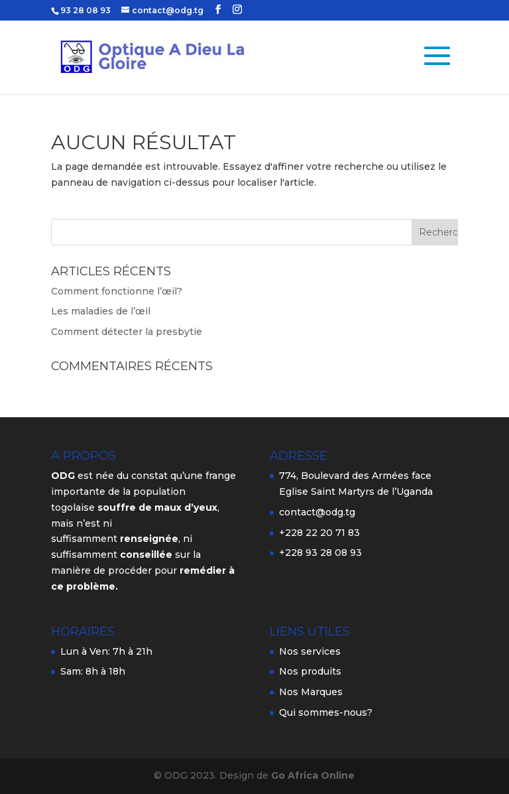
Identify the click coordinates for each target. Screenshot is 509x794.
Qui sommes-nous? (325, 712)
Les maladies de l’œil (100, 311)
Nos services (310, 651)
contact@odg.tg (317, 512)
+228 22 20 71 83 (319, 533)
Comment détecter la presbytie (126, 332)
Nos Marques (311, 692)
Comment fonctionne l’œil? (116, 291)
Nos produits (310, 671)
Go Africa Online (313, 775)
